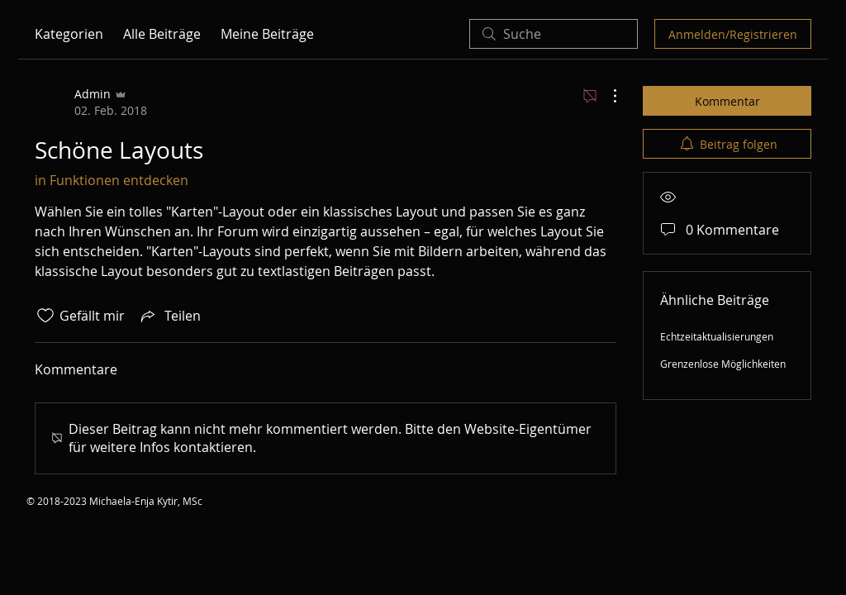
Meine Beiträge (267, 34)
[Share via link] (169, 316)
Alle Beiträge (162, 34)
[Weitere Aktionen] (606, 96)
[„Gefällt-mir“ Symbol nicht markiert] (45, 316)
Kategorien (69, 34)
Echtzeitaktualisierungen (716, 336)
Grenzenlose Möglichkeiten (723, 363)
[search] (553, 34)
